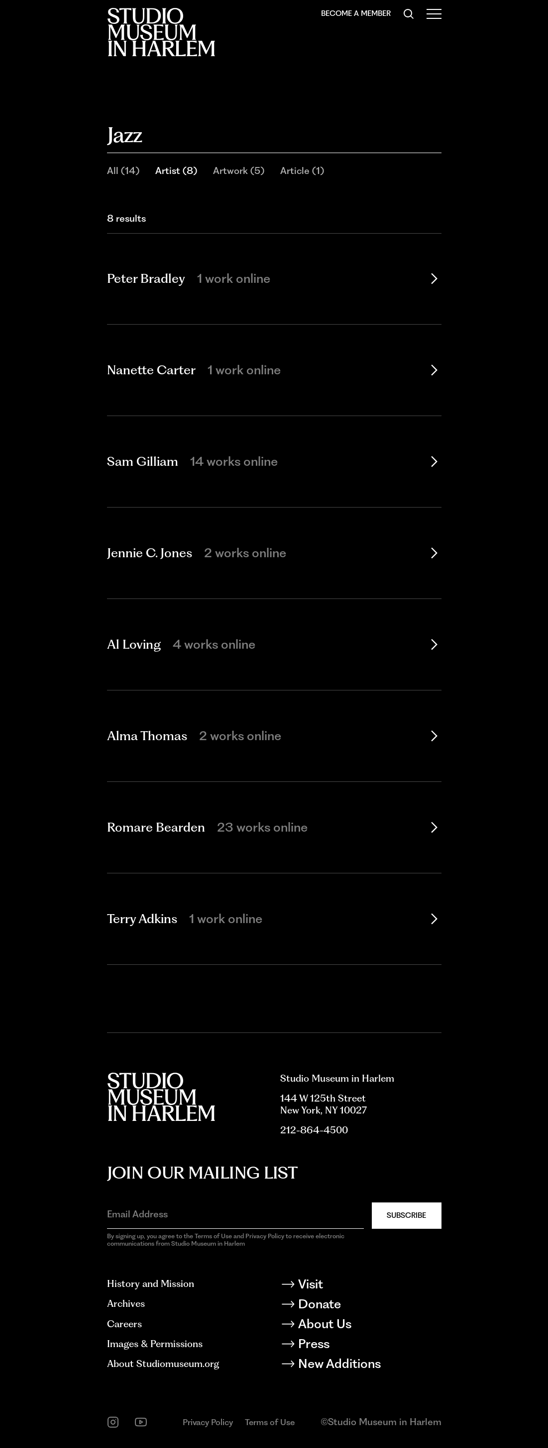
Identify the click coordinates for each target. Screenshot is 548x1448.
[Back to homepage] (161, 32)
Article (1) (302, 170)
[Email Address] (235, 1214)
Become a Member (356, 13)
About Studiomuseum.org (163, 1363)
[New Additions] (360, 1365)
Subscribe (406, 1215)
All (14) (123, 170)
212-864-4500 (314, 1130)
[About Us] (360, 1326)
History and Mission (150, 1283)
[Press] (360, 1346)
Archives (126, 1303)
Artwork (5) (238, 170)
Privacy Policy (208, 1422)
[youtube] (141, 1422)
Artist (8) (176, 170)
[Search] (409, 14)
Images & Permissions (155, 1344)
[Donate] (360, 1306)
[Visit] (360, 1286)
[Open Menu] (434, 14)
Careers (124, 1324)
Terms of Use (270, 1422)
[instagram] (113, 1422)
